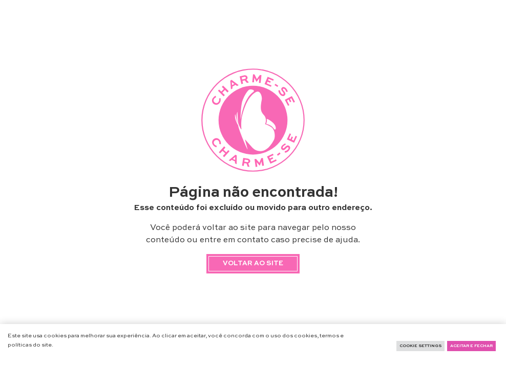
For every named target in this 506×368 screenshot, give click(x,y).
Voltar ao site (253, 263)
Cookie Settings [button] (420, 346)
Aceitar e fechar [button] (471, 346)
